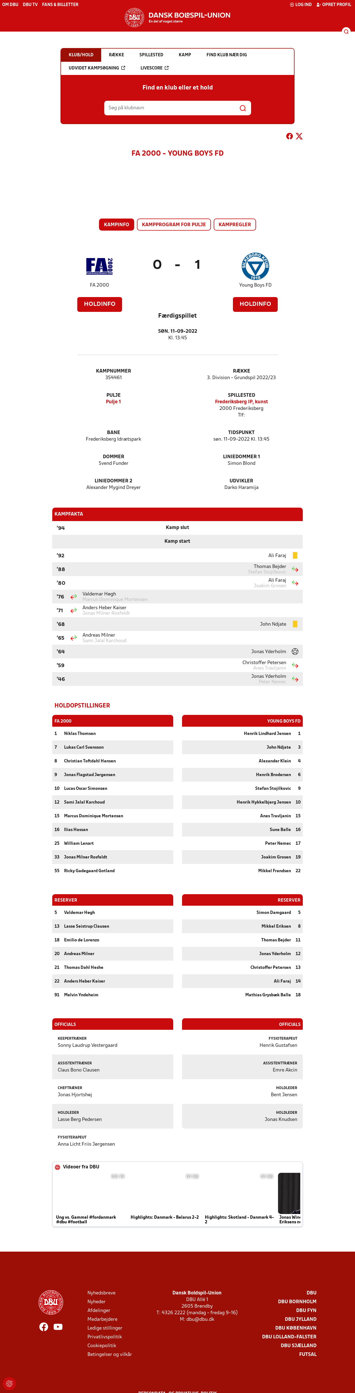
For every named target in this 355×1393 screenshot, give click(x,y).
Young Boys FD (255, 285)
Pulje (113, 395)
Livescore (155, 68)
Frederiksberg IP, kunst (241, 402)
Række (241, 371)
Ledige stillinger (104, 1328)
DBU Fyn (306, 1310)
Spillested (241, 395)
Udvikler (241, 481)
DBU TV (30, 5)
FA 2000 (99, 285)
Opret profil (333, 4)
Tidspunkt (241, 432)
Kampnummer (113, 371)
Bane (113, 432)
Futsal (308, 1354)
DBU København (296, 1328)
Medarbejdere (102, 1319)
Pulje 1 (113, 402)
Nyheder (96, 1301)
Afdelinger (98, 1310)
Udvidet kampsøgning (97, 68)
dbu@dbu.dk (200, 1319)
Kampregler (235, 225)
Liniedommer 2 (113, 481)
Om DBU (10, 5)
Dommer (113, 457)
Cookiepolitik (101, 1345)
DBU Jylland (301, 1319)
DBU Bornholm (297, 1301)
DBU (312, 1293)
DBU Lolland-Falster (289, 1337)
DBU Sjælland (299, 1345)
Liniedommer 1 (241, 457)
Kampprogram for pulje (174, 225)
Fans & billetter (60, 5)
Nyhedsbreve (101, 1293)
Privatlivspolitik (104, 1337)
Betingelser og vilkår (109, 1354)
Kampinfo (116, 225)
